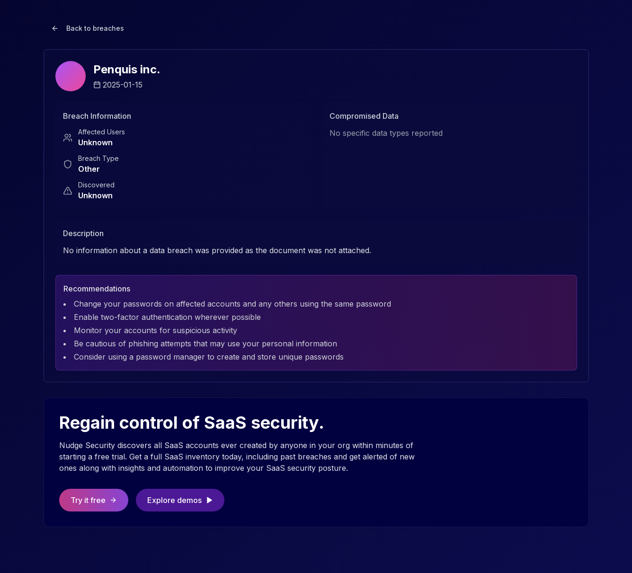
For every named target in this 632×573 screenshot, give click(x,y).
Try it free (94, 500)
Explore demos (180, 500)
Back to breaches (87, 28)
